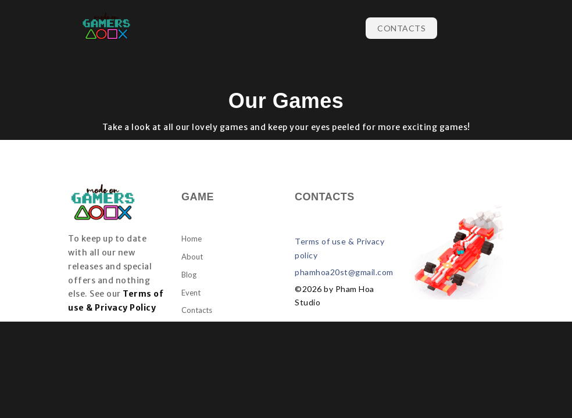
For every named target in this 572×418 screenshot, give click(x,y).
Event (191, 292)
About (192, 256)
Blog (188, 274)
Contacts (401, 28)
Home (191, 238)
